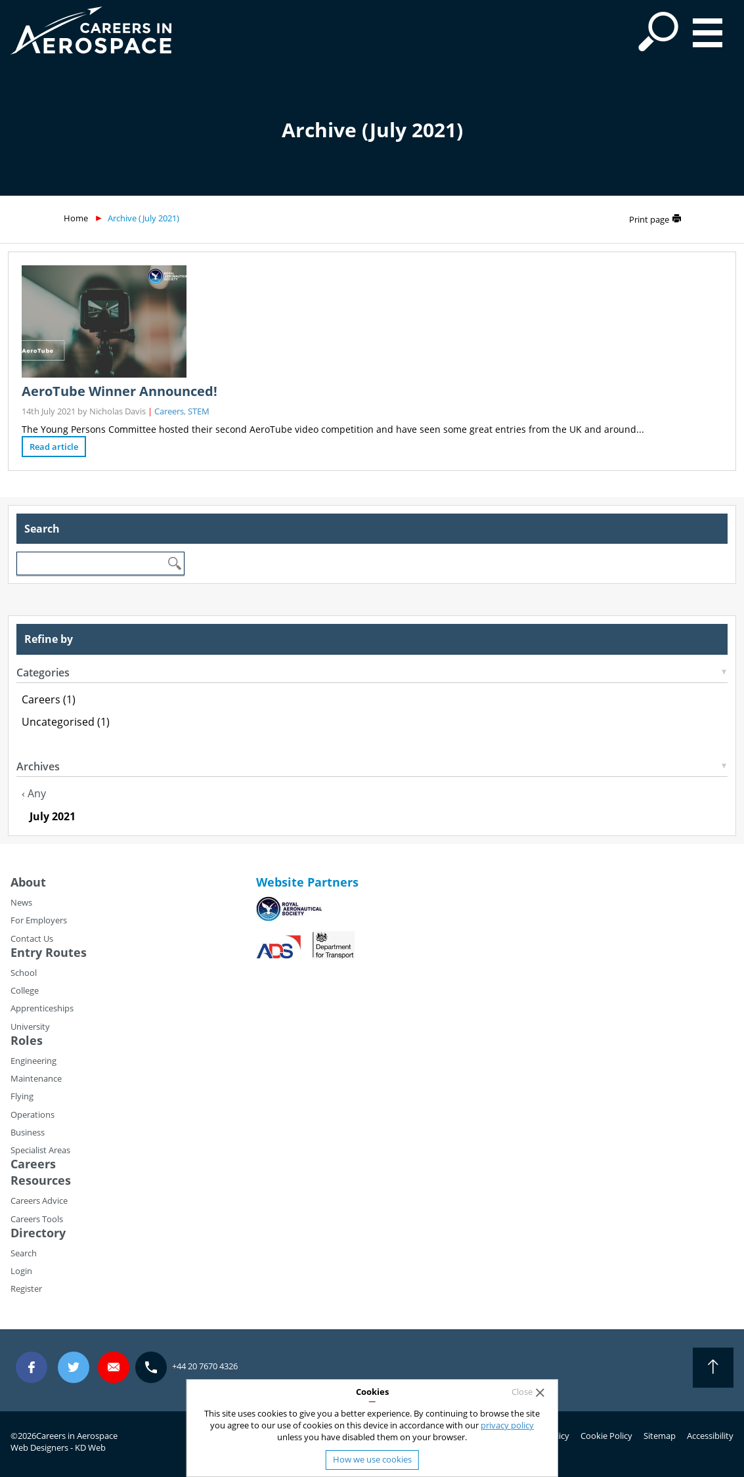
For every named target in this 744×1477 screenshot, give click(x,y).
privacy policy (507, 1425)
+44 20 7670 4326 (205, 1366)
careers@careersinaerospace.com (113, 1368)
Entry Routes (49, 952)
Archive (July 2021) (143, 218)
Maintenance (36, 1078)
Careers (169, 411)
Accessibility (710, 1436)
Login (21, 1271)
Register (26, 1288)
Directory (38, 1233)
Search (24, 1253)
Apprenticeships (42, 1008)
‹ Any (34, 793)
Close (522, 1392)
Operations (33, 1114)
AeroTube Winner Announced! (119, 391)
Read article (54, 446)
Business (28, 1132)
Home (76, 218)
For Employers (39, 920)
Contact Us (32, 938)
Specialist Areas (40, 1150)
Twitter (73, 1368)
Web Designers (39, 1447)
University (30, 1026)
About (28, 882)
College (25, 990)
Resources (41, 1180)
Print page (649, 219)
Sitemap (660, 1436)
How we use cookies (372, 1459)
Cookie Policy (606, 1436)
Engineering (33, 1061)
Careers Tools (37, 1219)
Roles (27, 1040)
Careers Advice (39, 1200)
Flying (22, 1096)
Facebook (31, 1368)
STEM (198, 411)
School (24, 973)
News (21, 902)
